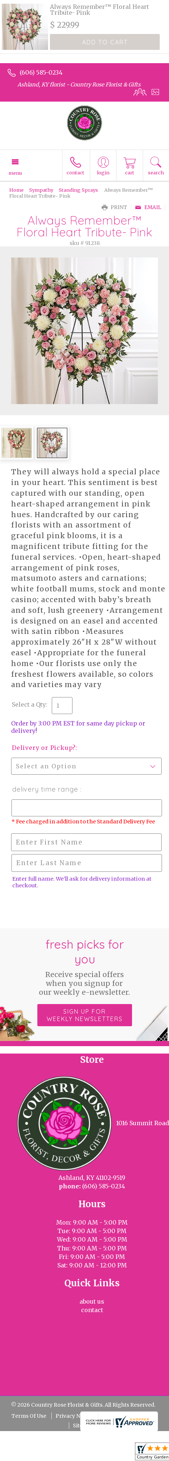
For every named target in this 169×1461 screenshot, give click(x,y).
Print (114, 207)
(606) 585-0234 (41, 72)
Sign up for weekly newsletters (85, 1015)
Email (148, 207)
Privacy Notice (74, 1416)
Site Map (84, 1425)
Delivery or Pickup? (43, 747)
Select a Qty (29, 704)
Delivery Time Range (46, 789)
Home (16, 190)
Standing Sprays (78, 190)
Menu (15, 173)
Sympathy (41, 190)
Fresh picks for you (84, 967)
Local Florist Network (130, 1416)
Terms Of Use (28, 1416)
